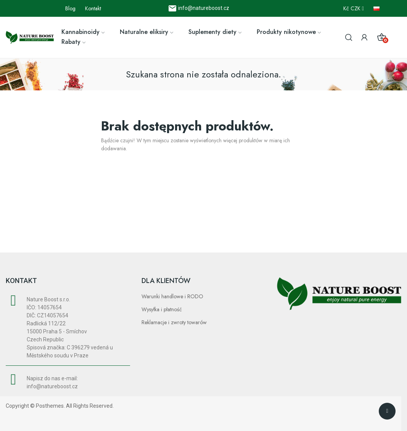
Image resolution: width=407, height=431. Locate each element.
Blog (70, 8)
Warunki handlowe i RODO (172, 296)
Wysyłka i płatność (162, 309)
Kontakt (93, 8)
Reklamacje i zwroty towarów (174, 322)
